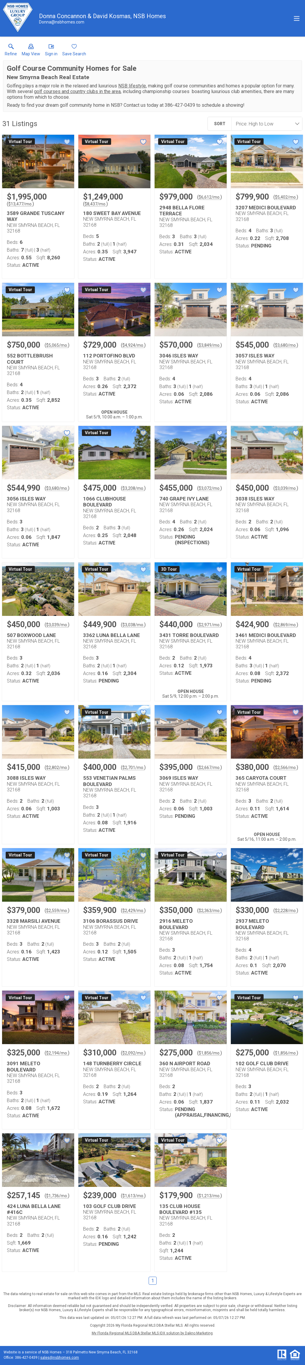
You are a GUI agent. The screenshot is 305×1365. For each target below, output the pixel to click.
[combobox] (265, 123)
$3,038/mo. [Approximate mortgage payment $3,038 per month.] (133, 624)
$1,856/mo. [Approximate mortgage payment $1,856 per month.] (209, 1053)
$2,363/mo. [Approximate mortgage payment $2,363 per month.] (209, 910)
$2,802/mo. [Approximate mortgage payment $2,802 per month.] (57, 767)
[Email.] (61, 22)
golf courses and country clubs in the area (77, 91)
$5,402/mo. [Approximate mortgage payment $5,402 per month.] (286, 197)
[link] (11, 51)
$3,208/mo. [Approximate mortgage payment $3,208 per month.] (133, 488)
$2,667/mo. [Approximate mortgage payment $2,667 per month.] (209, 767)
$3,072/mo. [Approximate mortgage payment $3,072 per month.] (209, 488)
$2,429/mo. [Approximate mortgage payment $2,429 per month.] (133, 910)
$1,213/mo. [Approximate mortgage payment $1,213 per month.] (209, 1195)
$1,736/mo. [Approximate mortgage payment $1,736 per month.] (57, 1195)
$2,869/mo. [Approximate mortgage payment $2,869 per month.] (286, 624)
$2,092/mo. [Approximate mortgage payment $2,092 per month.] (133, 1053)
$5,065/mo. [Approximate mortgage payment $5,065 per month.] (57, 345)
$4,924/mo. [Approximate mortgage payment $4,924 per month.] (133, 345)
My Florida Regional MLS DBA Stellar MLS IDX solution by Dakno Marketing (152, 1333)
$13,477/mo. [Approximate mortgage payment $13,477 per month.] (20, 204)
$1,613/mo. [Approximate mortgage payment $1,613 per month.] (133, 1195)
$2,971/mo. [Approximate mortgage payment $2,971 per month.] (209, 624)
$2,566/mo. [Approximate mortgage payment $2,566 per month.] (286, 767)
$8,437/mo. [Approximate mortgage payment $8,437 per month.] (95, 204)
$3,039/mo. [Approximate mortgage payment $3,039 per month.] (286, 488)
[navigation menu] (296, 18)
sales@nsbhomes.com (59, 1357)
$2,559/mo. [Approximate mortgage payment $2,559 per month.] (57, 910)
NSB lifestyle (132, 86)
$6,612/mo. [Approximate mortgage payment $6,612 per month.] (209, 197)
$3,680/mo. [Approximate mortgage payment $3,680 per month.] (286, 345)
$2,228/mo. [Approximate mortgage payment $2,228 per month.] (286, 910)
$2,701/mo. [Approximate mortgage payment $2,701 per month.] (133, 767)
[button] (31, 51)
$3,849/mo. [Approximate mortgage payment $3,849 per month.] (209, 345)
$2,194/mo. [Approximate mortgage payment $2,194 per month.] (57, 1053)
